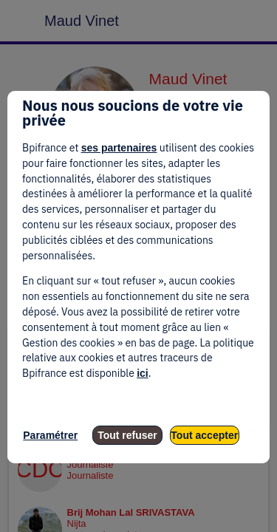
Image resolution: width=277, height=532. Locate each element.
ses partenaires (119, 148)
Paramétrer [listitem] (50, 435)
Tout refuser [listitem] (127, 435)
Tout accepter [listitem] (204, 435)
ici (142, 373)
